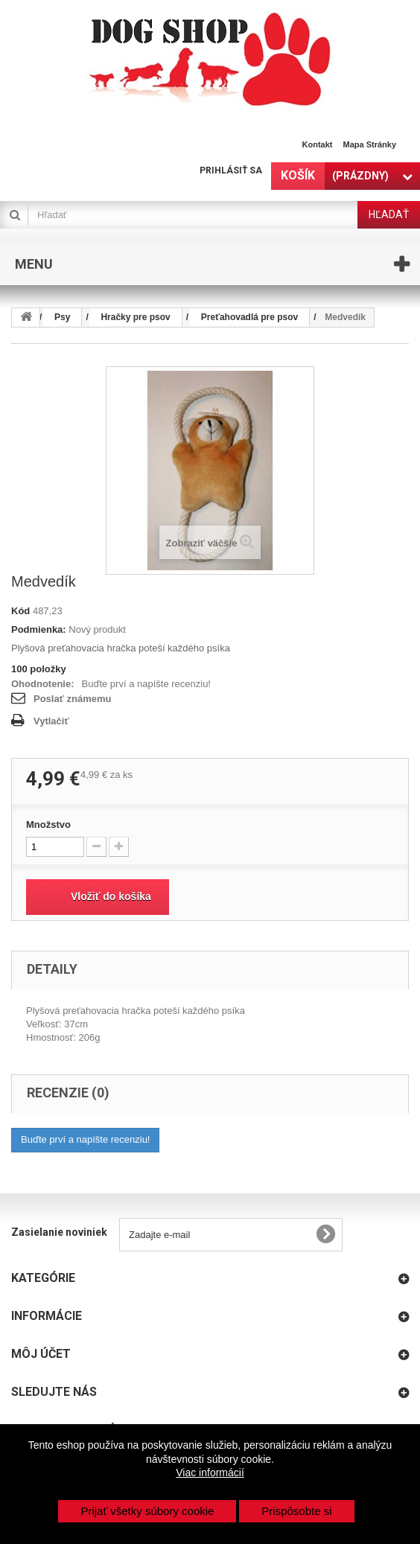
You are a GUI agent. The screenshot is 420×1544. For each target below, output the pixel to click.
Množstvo (48, 824)
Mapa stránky (369, 144)
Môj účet (41, 1354)
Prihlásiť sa (231, 170)
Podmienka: (38, 629)
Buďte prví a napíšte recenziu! (146, 683)
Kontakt (317, 144)
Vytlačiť (51, 721)
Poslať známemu (72, 698)
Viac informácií (210, 1472)
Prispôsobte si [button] (296, 1511)
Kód (20, 610)
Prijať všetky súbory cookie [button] (147, 1511)
